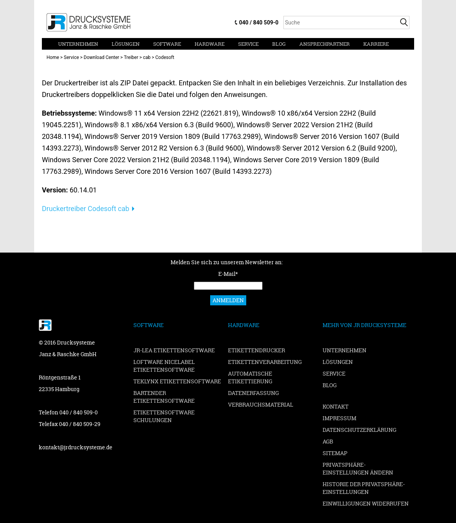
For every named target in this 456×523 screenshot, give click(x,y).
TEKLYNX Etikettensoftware (177, 381)
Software (167, 43)
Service (248, 43)
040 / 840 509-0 (258, 22)
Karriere (376, 43)
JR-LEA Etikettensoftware (174, 350)
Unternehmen (78, 43)
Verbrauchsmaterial (260, 404)
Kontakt (336, 406)
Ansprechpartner (324, 43)
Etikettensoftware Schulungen (164, 416)
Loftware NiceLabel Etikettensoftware (164, 365)
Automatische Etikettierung (250, 377)
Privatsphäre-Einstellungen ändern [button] (358, 468)
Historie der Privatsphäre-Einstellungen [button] (364, 487)
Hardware (210, 43)
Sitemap (335, 453)
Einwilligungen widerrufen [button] (366, 503)
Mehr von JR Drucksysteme (364, 325)
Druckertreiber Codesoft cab (85, 208)
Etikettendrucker (256, 350)
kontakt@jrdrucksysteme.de (75, 447)
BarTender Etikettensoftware (164, 396)
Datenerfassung (253, 393)
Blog (279, 43)
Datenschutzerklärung (359, 429)
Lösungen (126, 43)
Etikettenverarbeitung (265, 361)
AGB (328, 441)
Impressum (339, 418)
